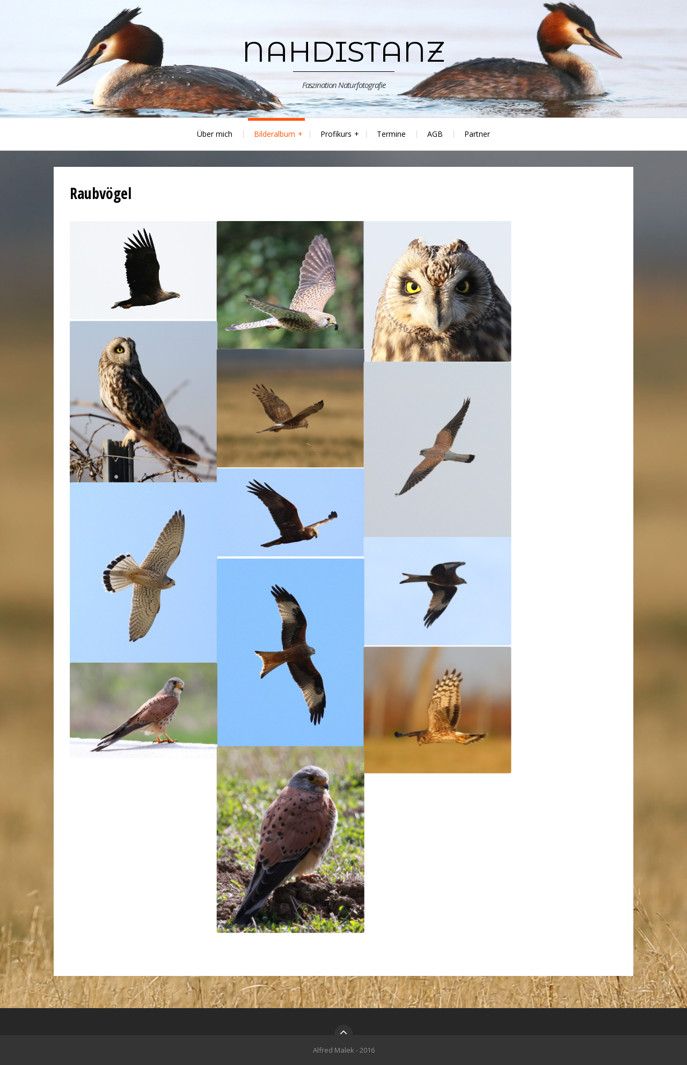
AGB (435, 134)
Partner (477, 134)
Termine (391, 134)
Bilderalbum (274, 134)
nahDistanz (343, 51)
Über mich (214, 134)
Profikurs (336, 134)
